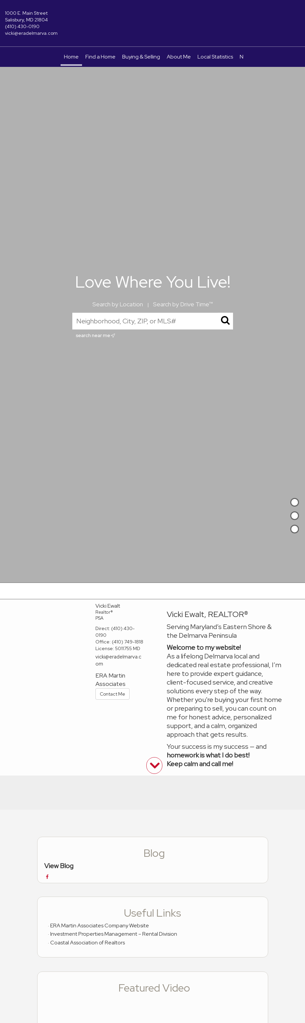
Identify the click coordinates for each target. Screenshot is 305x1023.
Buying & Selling (141, 56)
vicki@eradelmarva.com (31, 33)
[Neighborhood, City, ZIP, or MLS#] (152, 321)
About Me (179, 56)
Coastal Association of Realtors (87, 942)
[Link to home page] (153, 18)
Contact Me (112, 694)
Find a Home (100, 56)
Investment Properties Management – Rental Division (113, 933)
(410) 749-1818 (127, 642)
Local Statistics (215, 56)
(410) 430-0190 (22, 26)
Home (71, 56)
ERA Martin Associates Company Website (99, 925)
